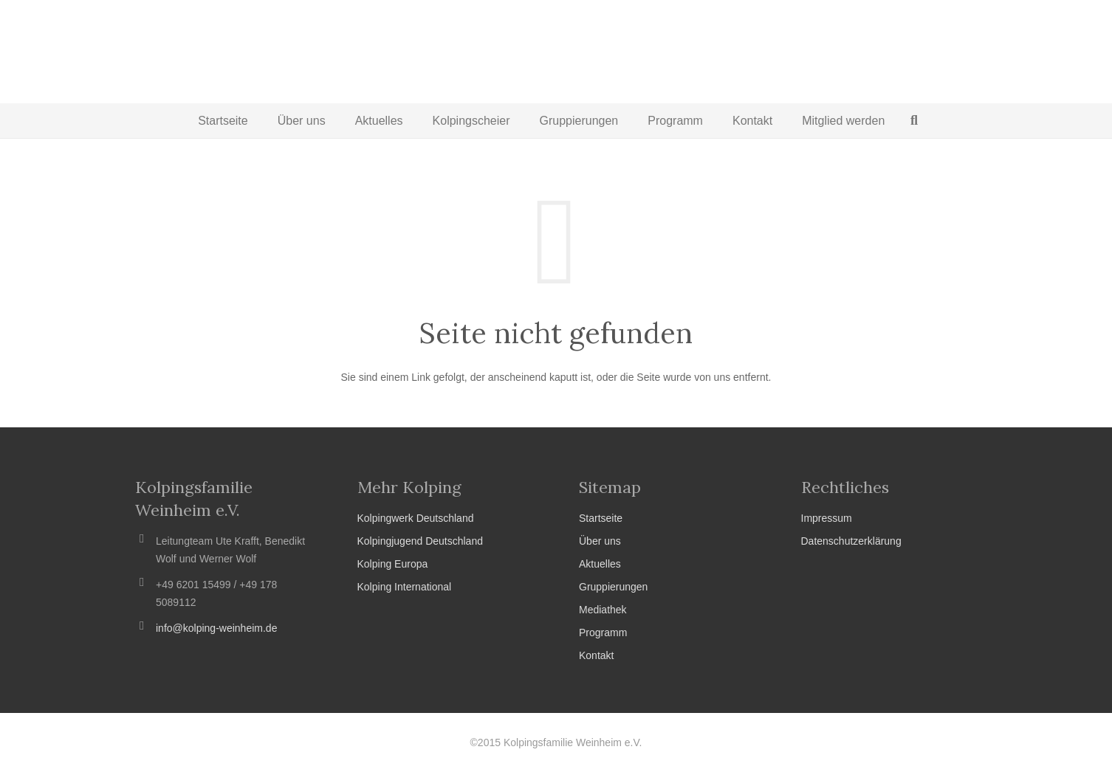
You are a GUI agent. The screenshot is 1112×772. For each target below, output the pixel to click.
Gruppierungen (613, 587)
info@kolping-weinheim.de (216, 628)
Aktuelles (600, 564)
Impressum (826, 518)
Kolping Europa (392, 564)
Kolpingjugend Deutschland (420, 541)
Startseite (600, 518)
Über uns (600, 541)
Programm (603, 632)
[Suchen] (914, 120)
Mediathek (603, 610)
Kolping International (404, 587)
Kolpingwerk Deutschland (415, 518)
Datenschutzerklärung (851, 541)
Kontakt (596, 655)
